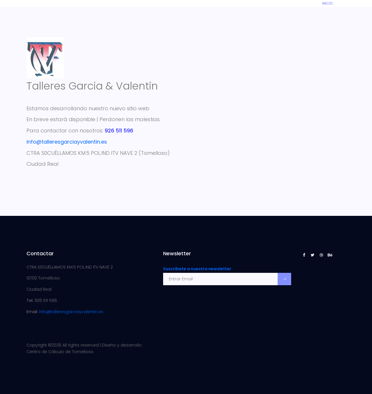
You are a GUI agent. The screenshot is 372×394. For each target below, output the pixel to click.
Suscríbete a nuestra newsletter (197, 269)
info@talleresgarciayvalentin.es (71, 312)
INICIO (327, 3)
